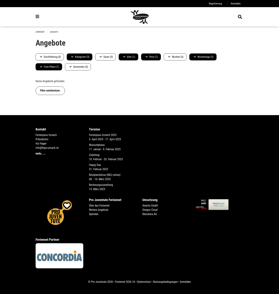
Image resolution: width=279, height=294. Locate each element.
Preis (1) (152, 56)
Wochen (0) (175, 56)
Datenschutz (144, 281)
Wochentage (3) (204, 56)
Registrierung (215, 3)
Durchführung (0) (50, 56)
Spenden (94, 214)
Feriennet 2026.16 (124, 281)
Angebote (54, 32)
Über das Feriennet (99, 205)
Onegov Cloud (150, 210)
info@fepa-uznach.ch (47, 147)
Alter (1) (129, 56)
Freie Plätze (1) (49, 66)
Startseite (40, 32)
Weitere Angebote (99, 210)
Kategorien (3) (80, 56)
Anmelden (235, 3)
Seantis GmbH (150, 205)
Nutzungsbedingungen (165, 281)
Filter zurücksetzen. (50, 90)
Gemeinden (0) (78, 66)
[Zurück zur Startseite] (139, 17)
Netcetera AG (149, 214)
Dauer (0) (106, 56)
